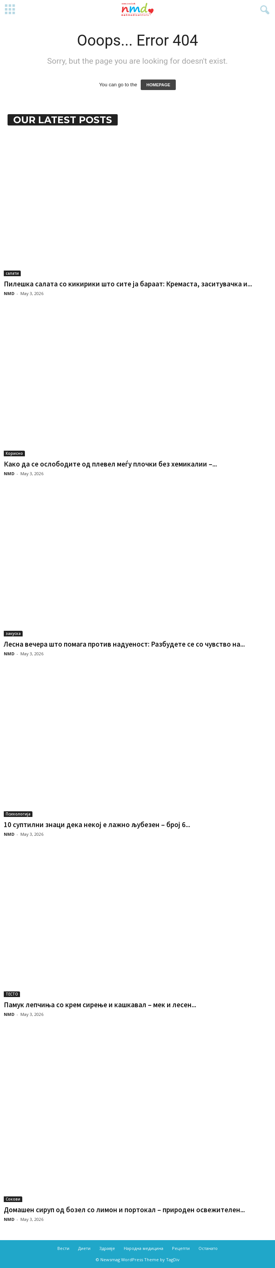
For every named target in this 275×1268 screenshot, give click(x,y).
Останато (208, 1248)
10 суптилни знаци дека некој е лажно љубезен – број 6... (97, 824)
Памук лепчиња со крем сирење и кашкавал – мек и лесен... (100, 1004)
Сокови (13, 1199)
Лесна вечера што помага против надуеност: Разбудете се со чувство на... (124, 644)
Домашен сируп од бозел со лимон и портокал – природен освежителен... (124, 1209)
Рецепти (181, 1248)
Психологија (18, 814)
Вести (63, 1248)
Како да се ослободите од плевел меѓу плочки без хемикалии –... (110, 463)
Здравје (107, 1248)
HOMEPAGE (158, 85)
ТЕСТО (12, 994)
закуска (13, 633)
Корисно (14, 453)
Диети (84, 1248)
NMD (9, 293)
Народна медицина (143, 1248)
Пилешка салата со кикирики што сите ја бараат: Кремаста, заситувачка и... (128, 283)
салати (12, 273)
